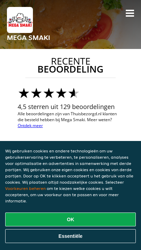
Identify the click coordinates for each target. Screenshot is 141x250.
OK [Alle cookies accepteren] (70, 219)
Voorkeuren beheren (25, 188)
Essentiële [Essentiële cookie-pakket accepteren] (70, 236)
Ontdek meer (30, 125)
